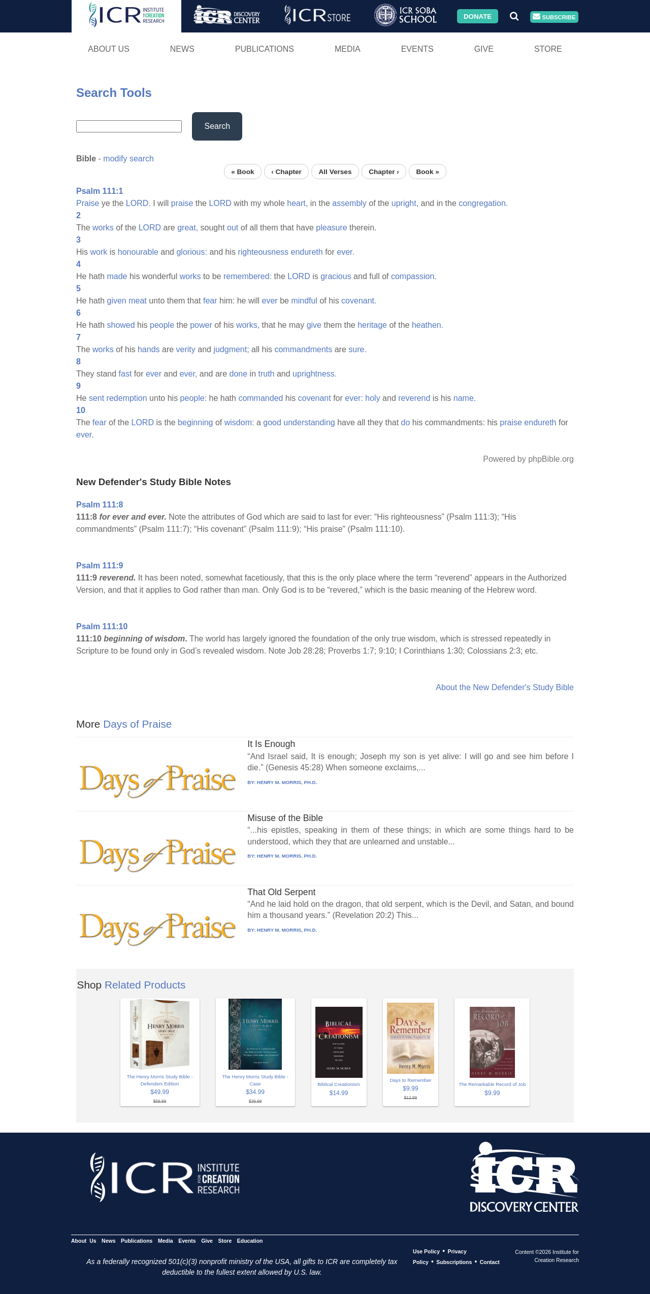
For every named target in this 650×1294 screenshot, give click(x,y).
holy (372, 398)
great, (187, 227)
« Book (242, 171)
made (117, 276)
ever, (189, 373)
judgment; (231, 349)
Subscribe (554, 17)
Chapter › (384, 171)
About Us (108, 49)
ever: (354, 398)
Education (250, 1241)
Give (484, 49)
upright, (405, 203)
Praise (87, 203)
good (272, 422)
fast (125, 373)
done (239, 373)
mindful (304, 300)
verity (186, 349)
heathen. (427, 325)
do (405, 422)
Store (548, 49)
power (201, 325)
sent (96, 398)
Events (417, 49)
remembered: (247, 276)
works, (247, 325)
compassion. (414, 276)
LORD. (138, 203)
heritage (372, 325)
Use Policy (426, 1251)
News (182, 49)
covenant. (358, 300)
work (99, 252)
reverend (414, 398)
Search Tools (114, 92)
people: (193, 398)
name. (464, 398)
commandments (303, 349)
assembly (349, 203)
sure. (357, 349)
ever (270, 300)
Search (217, 126)
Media (348, 49)
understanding (309, 422)
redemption (127, 398)
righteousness (263, 252)
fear (210, 300)
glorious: (191, 252)
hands (149, 349)
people (162, 325)
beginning (195, 422)
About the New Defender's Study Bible (505, 687)
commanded (260, 398)
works (103, 227)
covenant (314, 398)
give (314, 325)
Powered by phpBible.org (528, 459)
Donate (478, 16)
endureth (307, 252)
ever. (345, 252)
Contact (490, 1262)
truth (266, 373)
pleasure (331, 227)
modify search (128, 158)
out (232, 227)
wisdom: (239, 422)
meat (137, 300)
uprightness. (314, 373)
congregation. (483, 203)
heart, (297, 203)
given (116, 300)
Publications (264, 49)
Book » (427, 171)
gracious (335, 276)
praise (182, 203)
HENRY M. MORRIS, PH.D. (287, 782)
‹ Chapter (286, 171)
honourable (138, 252)
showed (121, 325)
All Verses (335, 171)
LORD (220, 203)
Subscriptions (454, 1262)
